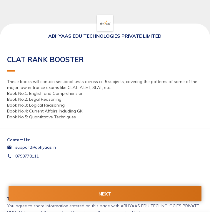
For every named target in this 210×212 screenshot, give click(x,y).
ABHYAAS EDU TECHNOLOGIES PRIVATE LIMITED (104, 36)
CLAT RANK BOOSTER (45, 63)
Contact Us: (18, 140)
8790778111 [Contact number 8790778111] (27, 156)
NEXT (105, 194)
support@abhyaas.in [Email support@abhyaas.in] (35, 147)
